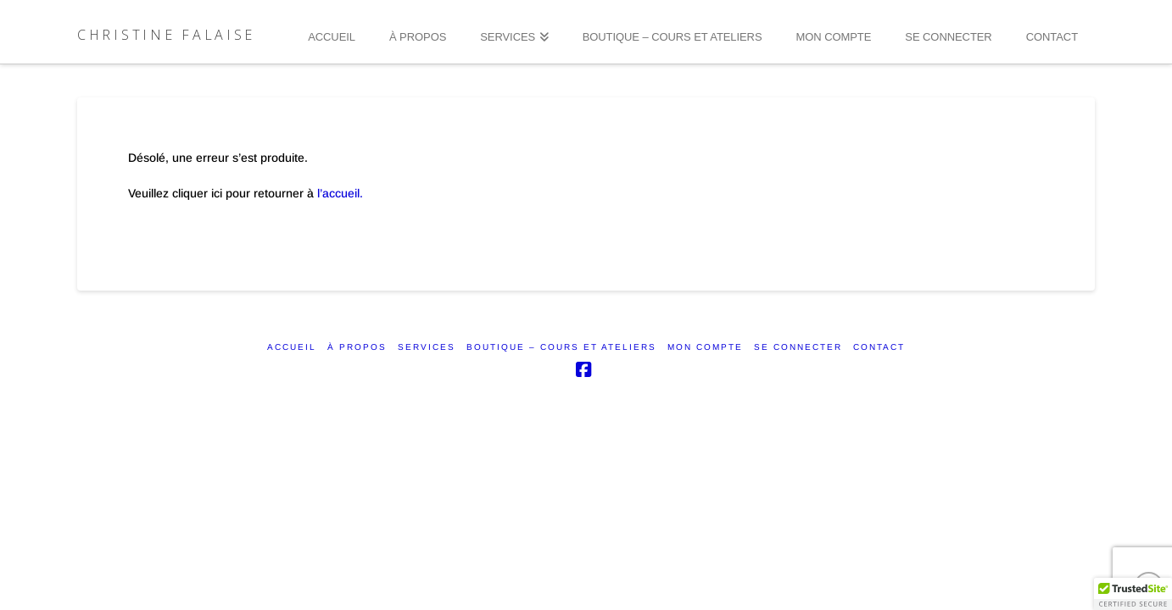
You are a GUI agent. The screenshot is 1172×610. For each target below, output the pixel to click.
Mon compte (705, 347)
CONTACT (879, 347)
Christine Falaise (166, 35)
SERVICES (426, 347)
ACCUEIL (291, 347)
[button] (1133, 594)
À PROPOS (357, 347)
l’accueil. (340, 193)
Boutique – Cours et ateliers (561, 347)
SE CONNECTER (798, 347)
